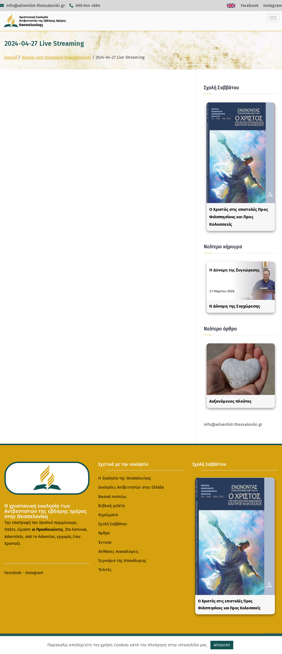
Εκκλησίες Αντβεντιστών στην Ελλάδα (131, 487)
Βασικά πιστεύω (112, 496)
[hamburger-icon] (273, 18)
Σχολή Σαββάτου (112, 524)
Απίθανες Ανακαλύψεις (118, 551)
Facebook (12, 572)
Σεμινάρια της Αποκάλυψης (122, 560)
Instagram (34, 572)
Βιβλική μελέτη (111, 506)
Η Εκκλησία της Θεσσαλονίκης (124, 478)
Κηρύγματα (108, 515)
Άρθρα (104, 533)
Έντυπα (104, 542)
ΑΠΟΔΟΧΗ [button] (222, 645)
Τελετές (105, 569)
